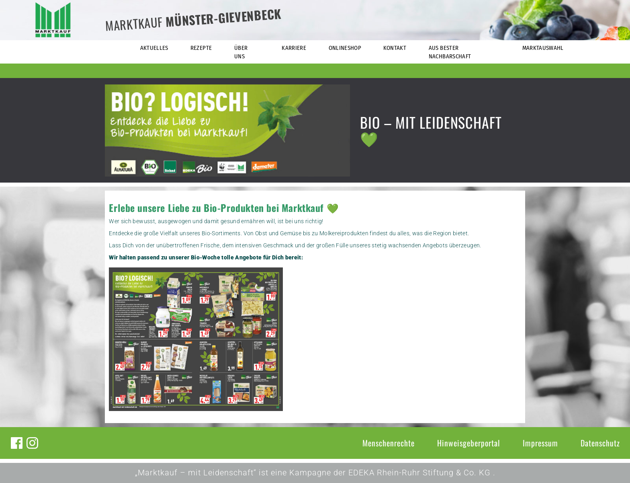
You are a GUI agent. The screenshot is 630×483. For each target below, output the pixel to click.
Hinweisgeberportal (468, 443)
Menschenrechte (388, 443)
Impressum (540, 443)
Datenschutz (600, 443)
